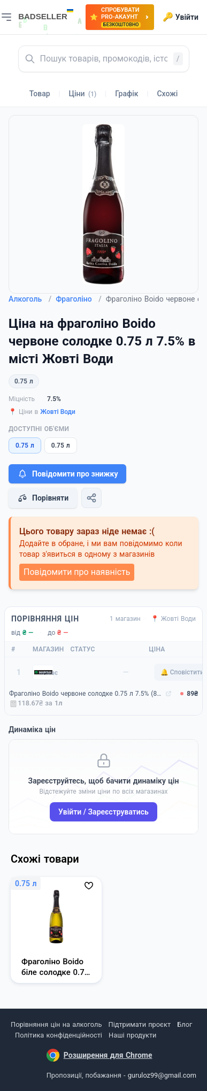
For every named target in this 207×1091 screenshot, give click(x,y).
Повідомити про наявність (77, 572)
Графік (126, 93)
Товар (39, 93)
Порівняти (42, 498)
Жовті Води (57, 412)
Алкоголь (30, 299)
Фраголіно (79, 299)
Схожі (167, 93)
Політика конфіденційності (58, 1035)
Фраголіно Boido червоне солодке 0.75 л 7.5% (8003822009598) (86, 693)
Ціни (83, 93)
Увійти (180, 17)
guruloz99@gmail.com (162, 1075)
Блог (184, 1024)
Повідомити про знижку (67, 473)
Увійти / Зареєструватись (103, 812)
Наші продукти (132, 1035)
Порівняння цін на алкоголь (56, 1024)
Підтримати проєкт (140, 1024)
